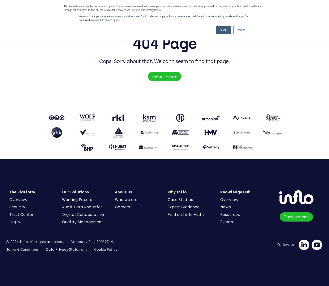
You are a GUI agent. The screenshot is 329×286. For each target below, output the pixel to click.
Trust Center (21, 214)
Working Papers (77, 199)
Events (226, 222)
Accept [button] (223, 30)
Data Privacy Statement (66, 250)
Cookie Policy (106, 250)
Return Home (164, 76)
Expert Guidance (184, 207)
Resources (230, 214)
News (225, 207)
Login (14, 222)
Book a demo (296, 217)
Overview (18, 199)
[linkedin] (304, 245)
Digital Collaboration (83, 214)
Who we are (126, 199)
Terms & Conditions (22, 250)
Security (17, 207)
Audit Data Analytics (82, 207)
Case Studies (180, 199)
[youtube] (317, 245)
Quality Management (82, 222)
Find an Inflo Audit (186, 214)
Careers (122, 207)
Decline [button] (241, 30)
